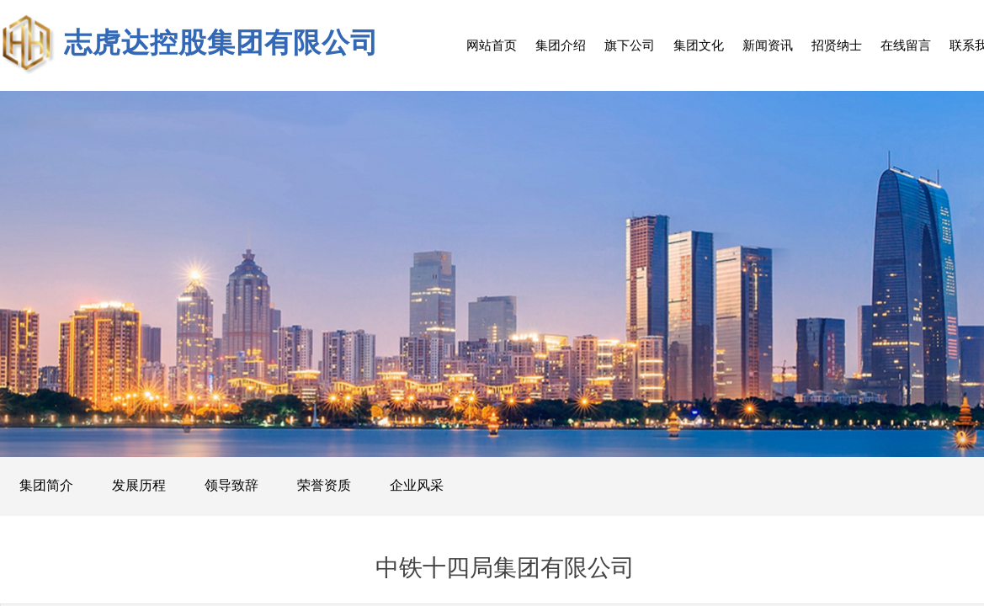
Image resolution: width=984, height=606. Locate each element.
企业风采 (417, 485)
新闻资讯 (767, 45)
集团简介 (46, 485)
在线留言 (905, 45)
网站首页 (491, 45)
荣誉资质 (324, 485)
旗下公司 (629, 45)
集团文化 (698, 45)
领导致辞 (231, 485)
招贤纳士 (836, 45)
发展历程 (139, 485)
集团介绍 (560, 45)
